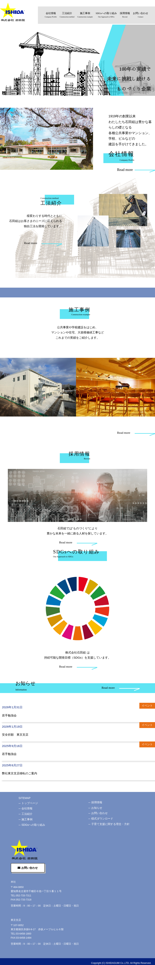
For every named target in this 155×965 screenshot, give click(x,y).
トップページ (30, 803)
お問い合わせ (140, 15)
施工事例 (85, 15)
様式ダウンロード (102, 818)
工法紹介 (67, 15)
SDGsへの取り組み (106, 15)
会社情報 (51, 15)
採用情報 (125, 15)
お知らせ (96, 807)
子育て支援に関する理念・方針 (110, 824)
